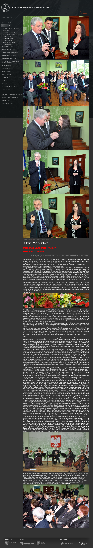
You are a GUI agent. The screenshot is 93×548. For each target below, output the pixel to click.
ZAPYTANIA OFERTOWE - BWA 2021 (12, 95)
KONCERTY (5, 80)
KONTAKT (4, 83)
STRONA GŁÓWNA (7, 17)
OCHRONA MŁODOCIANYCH (10, 20)
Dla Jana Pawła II (6, 74)
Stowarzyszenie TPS (7, 68)
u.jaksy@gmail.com (83, 11)
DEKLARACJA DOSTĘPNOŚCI (10, 92)
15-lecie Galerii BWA (8, 40)
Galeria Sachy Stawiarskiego (9, 58)
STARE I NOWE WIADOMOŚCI (10, 97)
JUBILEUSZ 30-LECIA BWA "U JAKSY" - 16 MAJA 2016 (12, 35)
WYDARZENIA (6, 100)
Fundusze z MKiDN (7, 23)
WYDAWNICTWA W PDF (8, 86)
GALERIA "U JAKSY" (7, 46)
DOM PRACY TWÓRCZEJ (9, 49)
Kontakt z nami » (84, 13)
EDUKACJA (5, 77)
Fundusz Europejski (7, 44)
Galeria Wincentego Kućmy (9, 55)
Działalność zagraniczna (9, 42)
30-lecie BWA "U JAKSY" (9, 32)
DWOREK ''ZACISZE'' (7, 65)
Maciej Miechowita (6, 71)
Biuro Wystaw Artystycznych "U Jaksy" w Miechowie (22, 5)
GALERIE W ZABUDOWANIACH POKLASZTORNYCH (10, 62)
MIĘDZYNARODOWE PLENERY (11, 28)
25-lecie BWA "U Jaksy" (8, 38)
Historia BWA (6, 30)
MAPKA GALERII (6, 89)
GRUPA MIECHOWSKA (8, 103)
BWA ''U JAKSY (6, 26)
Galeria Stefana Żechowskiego (10, 52)
